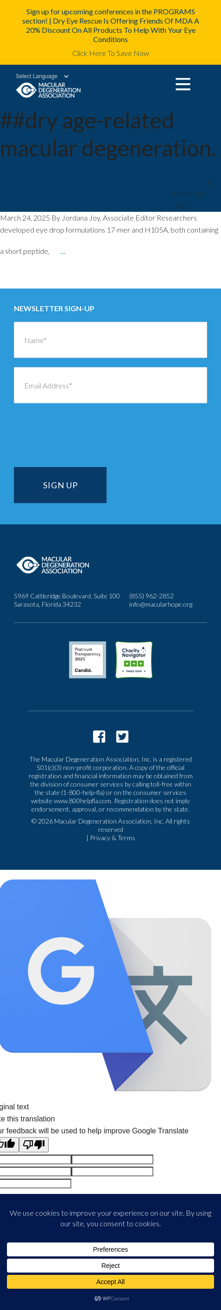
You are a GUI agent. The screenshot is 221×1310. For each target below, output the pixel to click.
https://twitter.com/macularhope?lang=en (122, 737)
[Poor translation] (34, 1144)
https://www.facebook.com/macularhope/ (99, 737)
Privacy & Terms (112, 838)
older (26, 277)
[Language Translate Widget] (37, 76)
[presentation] (84, 440)
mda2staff (190, 181)
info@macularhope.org (160, 604)
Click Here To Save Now (110, 53)
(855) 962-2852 (151, 596)
